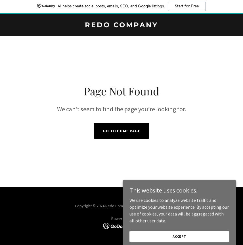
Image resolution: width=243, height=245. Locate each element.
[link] (121, 25)
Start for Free (187, 6)
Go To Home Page (122, 130)
